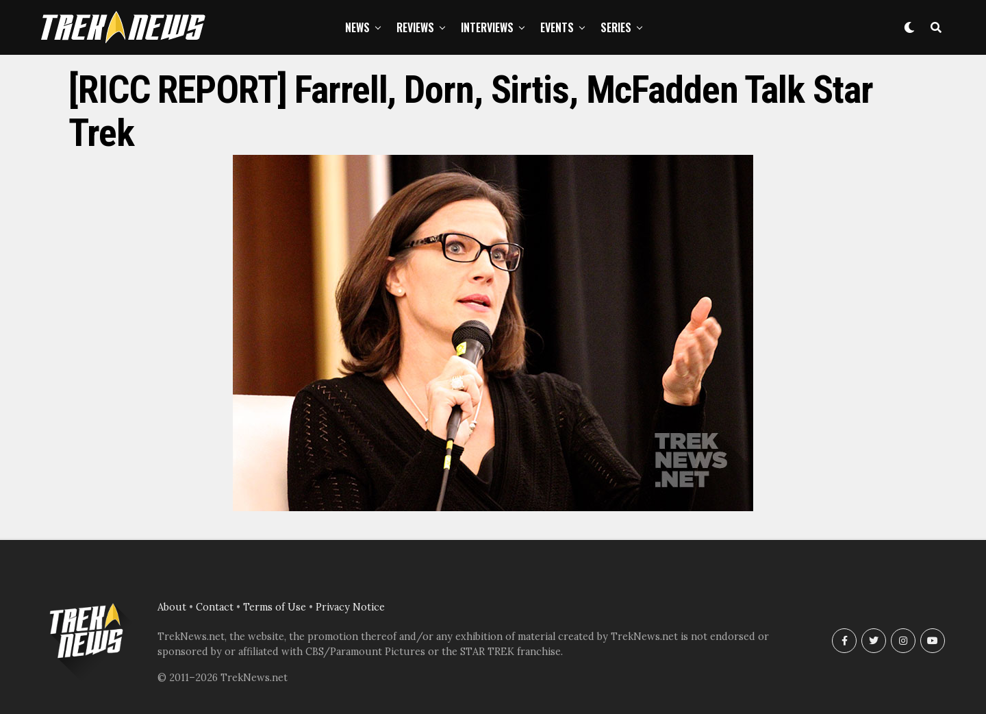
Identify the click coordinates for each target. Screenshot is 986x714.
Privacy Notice (350, 607)
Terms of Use (274, 607)
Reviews (415, 27)
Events (557, 27)
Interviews (487, 27)
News (357, 27)
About (171, 607)
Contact (214, 607)
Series (616, 27)
